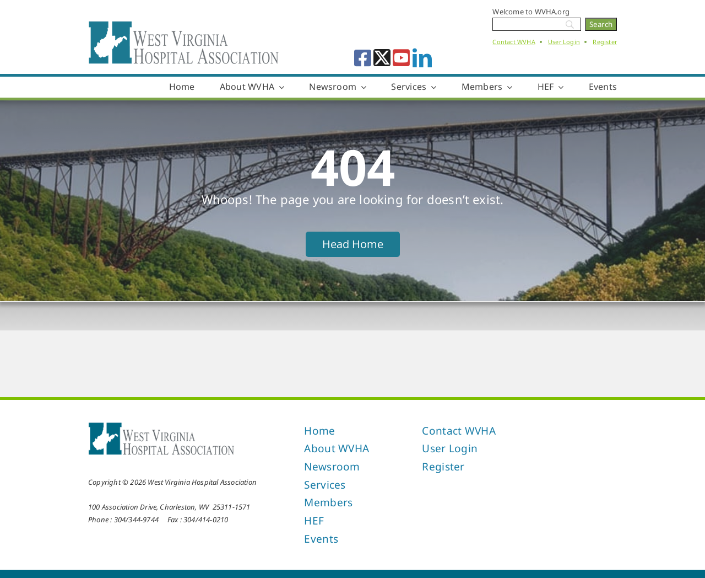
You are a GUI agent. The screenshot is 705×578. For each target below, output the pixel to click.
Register (605, 42)
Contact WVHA (513, 42)
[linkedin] (422, 57)
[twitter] (382, 57)
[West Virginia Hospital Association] (161, 425)
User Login (564, 42)
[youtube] (401, 57)
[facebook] (362, 57)
